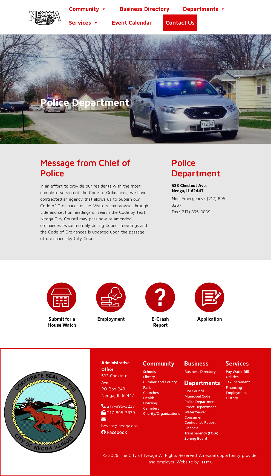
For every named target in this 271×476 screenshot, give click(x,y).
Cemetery (151, 408)
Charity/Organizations (161, 413)
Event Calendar (132, 22)
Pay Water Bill (237, 371)
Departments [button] (204, 9)
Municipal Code (197, 396)
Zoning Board (195, 438)
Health (148, 397)
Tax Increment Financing (238, 384)
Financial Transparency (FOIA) (201, 430)
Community (87, 9)
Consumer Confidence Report (200, 420)
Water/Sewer (195, 412)
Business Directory (144, 9)
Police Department (200, 401)
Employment (236, 392)
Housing (150, 403)
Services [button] (83, 22)
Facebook (114, 432)
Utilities (232, 376)
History (232, 397)
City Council (194, 391)
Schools (149, 371)
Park (147, 387)
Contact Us (180, 22)
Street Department (200, 406)
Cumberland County (160, 381)
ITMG (207, 461)
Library (149, 376)
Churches (151, 392)
